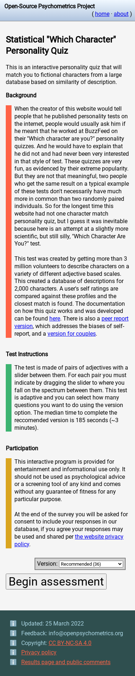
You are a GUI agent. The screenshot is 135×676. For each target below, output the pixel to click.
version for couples (72, 333)
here (54, 318)
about (121, 13)
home (102, 13)
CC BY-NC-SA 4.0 (70, 643)
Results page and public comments (66, 662)
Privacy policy (39, 652)
